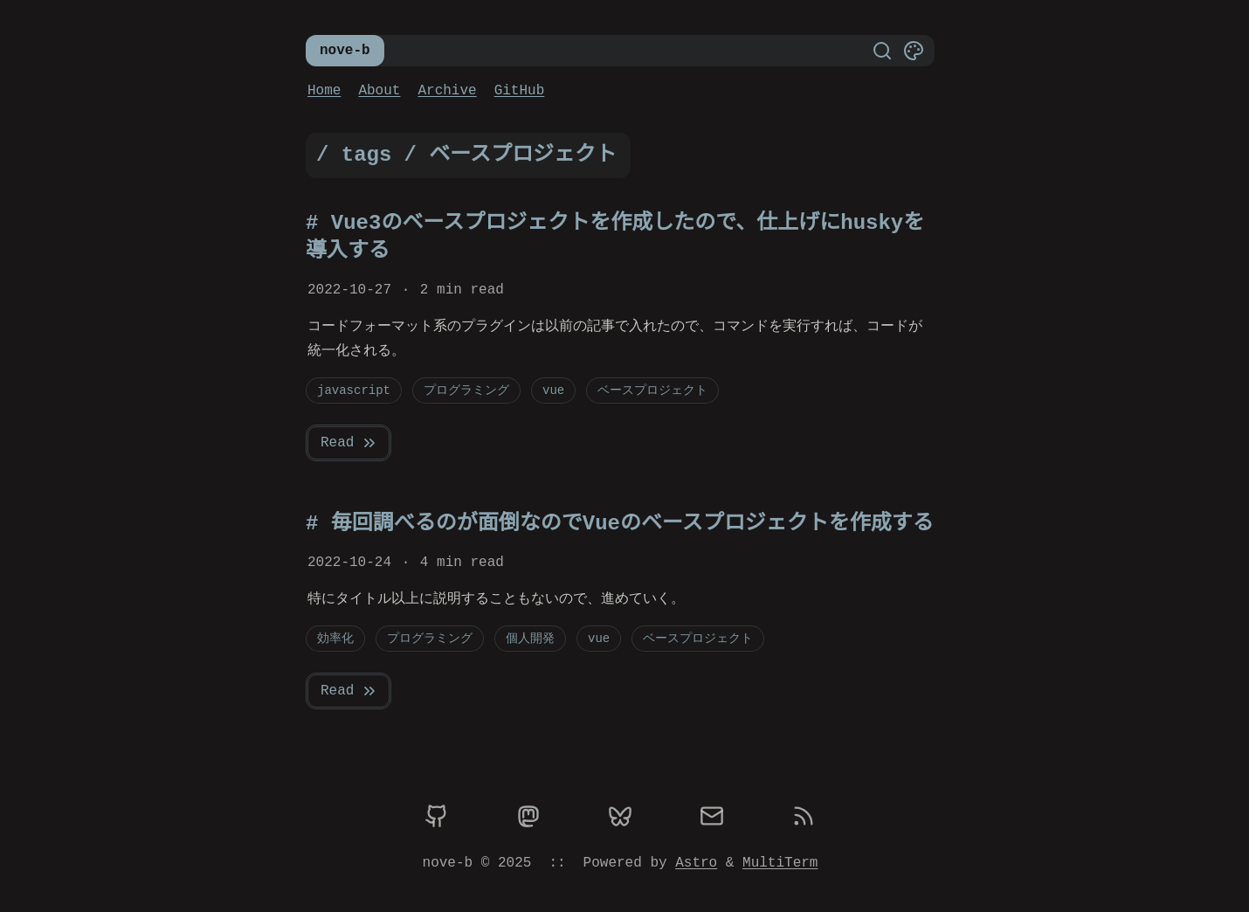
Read (349, 443)
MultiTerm (780, 863)
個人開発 (530, 638)
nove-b (345, 50)
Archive (446, 90)
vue (553, 390)
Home (324, 90)
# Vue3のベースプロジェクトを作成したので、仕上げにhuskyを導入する (615, 237)
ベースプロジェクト (652, 390)
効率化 (335, 638)
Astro (696, 863)
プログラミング (466, 390)
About (379, 90)
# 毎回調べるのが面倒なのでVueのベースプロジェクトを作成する (620, 523)
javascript (353, 390)
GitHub (519, 90)
